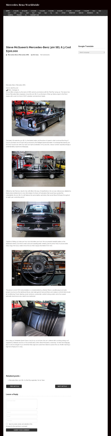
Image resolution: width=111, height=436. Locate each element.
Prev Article (14, 386)
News (8, 11)
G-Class (59, 11)
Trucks (19, 15)
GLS (45, 13)
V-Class (68, 11)
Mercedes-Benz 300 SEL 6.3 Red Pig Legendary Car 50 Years (27, 380)
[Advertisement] (55, 29)
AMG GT (81, 13)
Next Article (63, 386)
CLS (9, 13)
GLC (33, 13)
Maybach (90, 13)
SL (51, 13)
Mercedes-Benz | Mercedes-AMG (18, 55)
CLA (94, 11)
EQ (97, 13)
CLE (100, 11)
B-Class (24, 11)
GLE (39, 13)
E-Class (42, 11)
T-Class (86, 11)
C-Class (33, 11)
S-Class (51, 11)
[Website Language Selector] (91, 52)
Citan (63, 13)
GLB (27, 13)
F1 (26, 15)
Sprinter (72, 13)
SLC (57, 13)
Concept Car (34, 15)
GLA (21, 13)
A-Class (15, 11)
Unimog (10, 15)
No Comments (45, 54)
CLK (15, 13)
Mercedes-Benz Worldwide (22, 4)
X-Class (77, 11)
